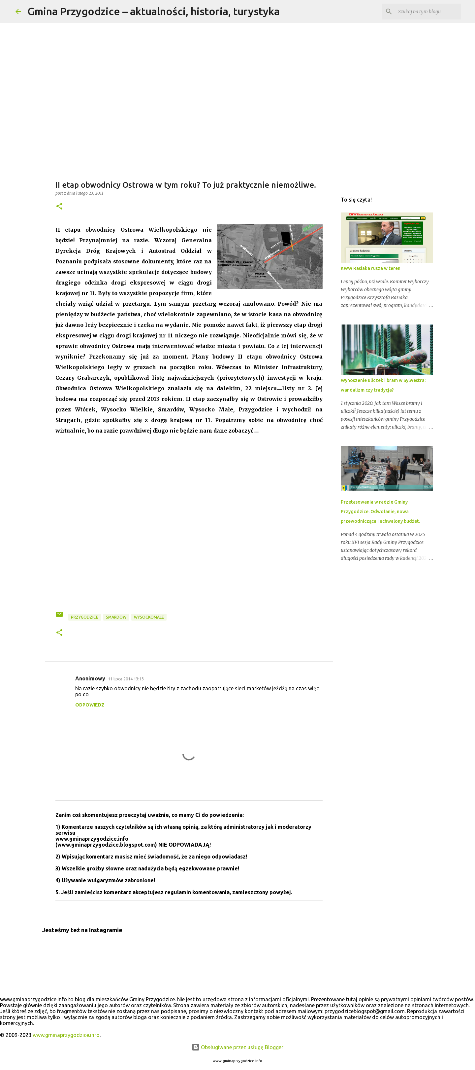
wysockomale (149, 617)
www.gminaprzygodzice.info (66, 1035)
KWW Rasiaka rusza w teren (370, 268)
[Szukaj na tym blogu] (426, 11)
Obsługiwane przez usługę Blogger (237, 1047)
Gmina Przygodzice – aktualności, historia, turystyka (153, 11)
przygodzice (84, 617)
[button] (59, 206)
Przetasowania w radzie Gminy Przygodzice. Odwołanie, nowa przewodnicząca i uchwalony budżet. (380, 511)
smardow (116, 617)
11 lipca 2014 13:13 (126, 678)
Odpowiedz (90, 704)
